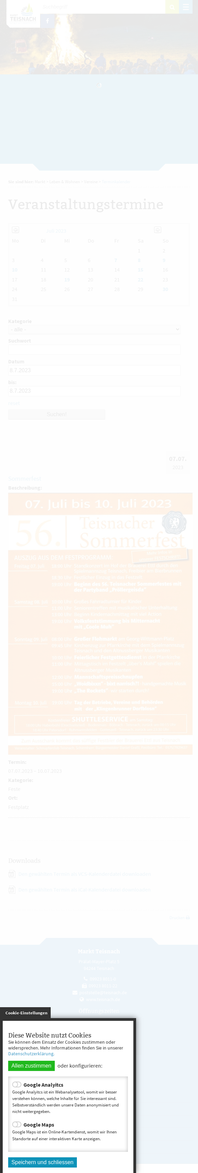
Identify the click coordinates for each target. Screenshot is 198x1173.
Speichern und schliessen (42, 1162)
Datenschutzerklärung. (31, 1054)
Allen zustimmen (31, 1066)
